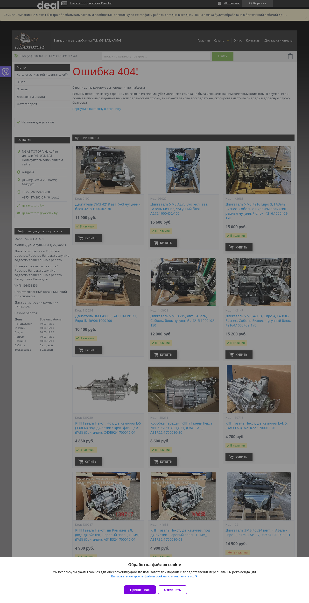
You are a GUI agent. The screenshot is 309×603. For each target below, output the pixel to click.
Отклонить (175, 590)
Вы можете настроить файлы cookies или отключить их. (153, 579)
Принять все (140, 590)
